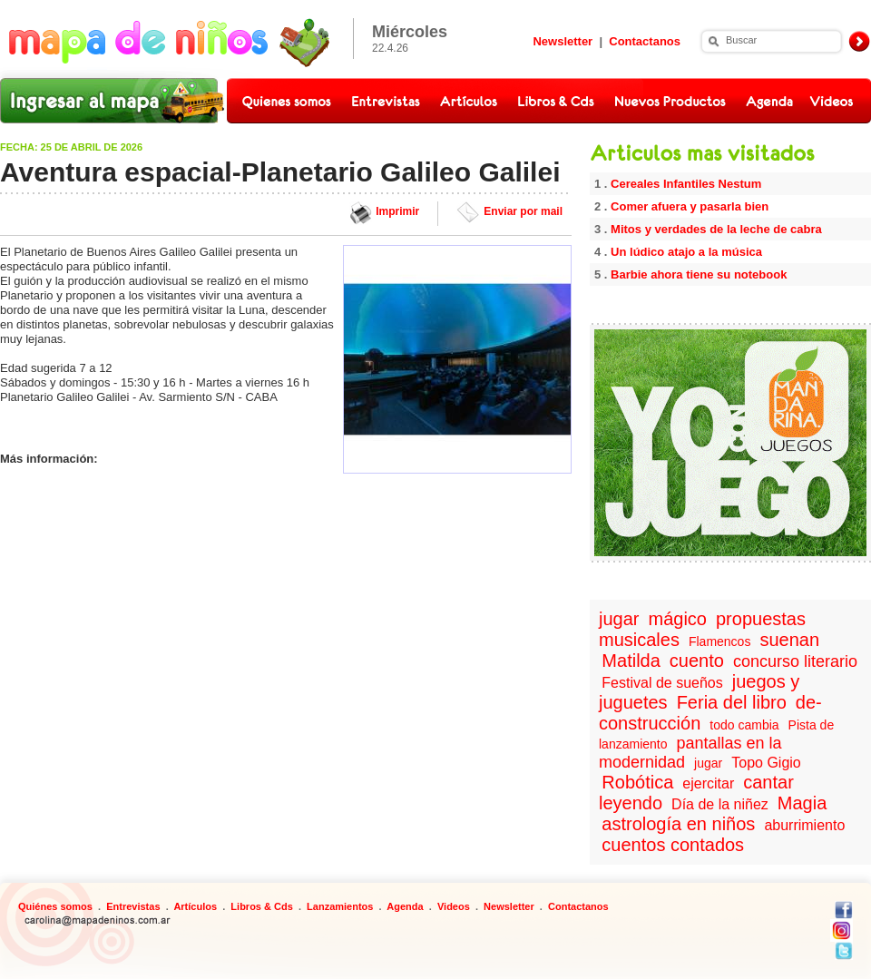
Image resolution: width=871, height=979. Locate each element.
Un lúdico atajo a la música (686, 252)
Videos (453, 906)
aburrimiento (804, 825)
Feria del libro (732, 702)
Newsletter (562, 41)
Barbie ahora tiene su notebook (699, 274)
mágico (678, 619)
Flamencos (719, 641)
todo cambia (744, 725)
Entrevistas (133, 906)
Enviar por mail (523, 211)
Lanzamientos (340, 906)
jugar (619, 619)
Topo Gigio (766, 762)
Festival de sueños (662, 682)
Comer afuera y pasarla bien (689, 206)
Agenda (405, 906)
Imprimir (397, 211)
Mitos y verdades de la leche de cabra (716, 229)
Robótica (637, 782)
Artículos (195, 906)
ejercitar (708, 783)
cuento (697, 661)
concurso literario (795, 661)
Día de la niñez (719, 804)
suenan (789, 640)
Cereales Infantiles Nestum (686, 184)
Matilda (631, 661)
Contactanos (644, 41)
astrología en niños (678, 824)
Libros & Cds (261, 906)
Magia (802, 803)
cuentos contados (673, 845)
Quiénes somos (55, 906)
